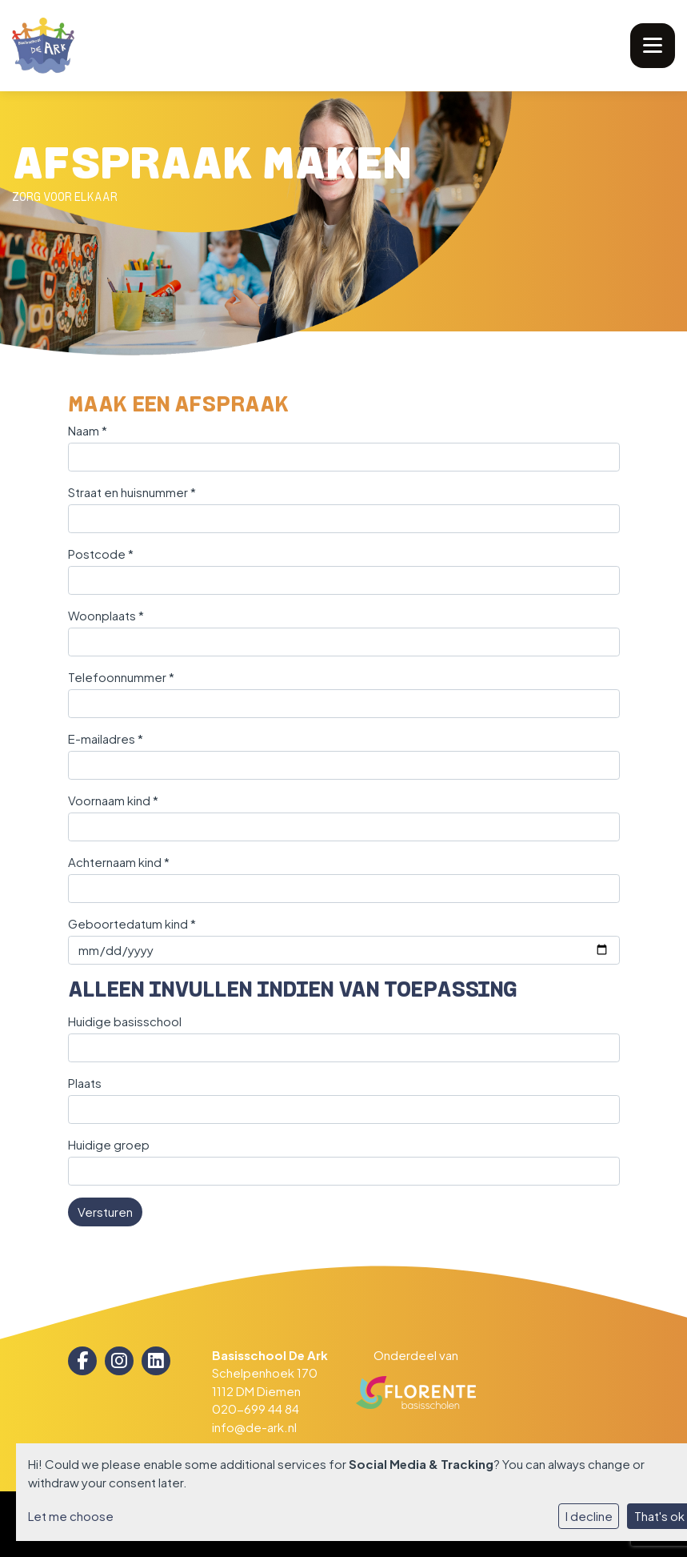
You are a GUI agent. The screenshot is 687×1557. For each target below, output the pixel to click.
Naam (87, 430)
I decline (589, 1515)
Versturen (105, 1211)
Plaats (85, 1082)
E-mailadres (105, 738)
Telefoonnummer (121, 676)
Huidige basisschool (125, 1021)
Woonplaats (106, 615)
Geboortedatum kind (132, 923)
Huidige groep (109, 1144)
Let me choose (71, 1515)
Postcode (101, 553)
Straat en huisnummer (132, 492)
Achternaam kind (119, 861)
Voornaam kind (113, 800)
